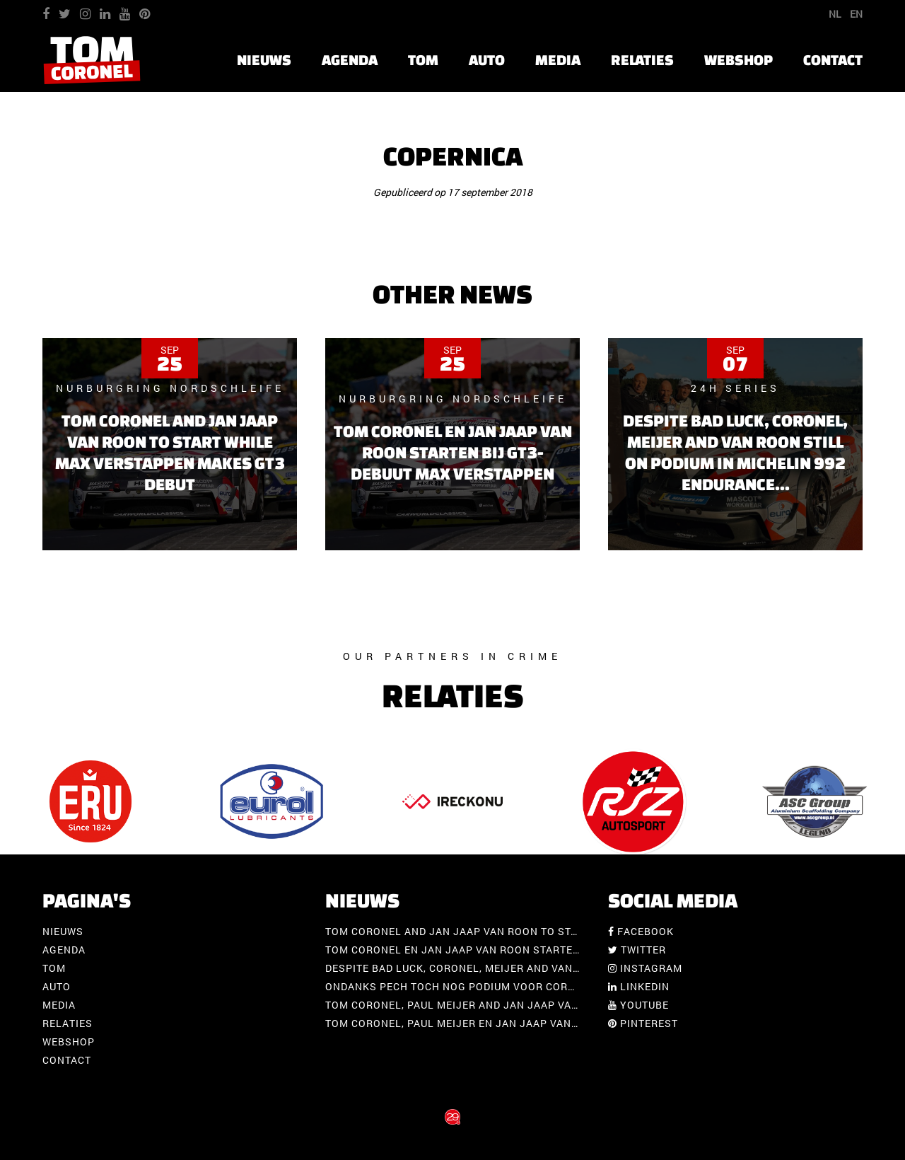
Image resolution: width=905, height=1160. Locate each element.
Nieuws (264, 60)
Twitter (637, 949)
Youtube (638, 1004)
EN (856, 14)
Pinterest (643, 1023)
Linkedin (639, 986)
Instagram (645, 968)
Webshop (738, 60)
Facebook (641, 931)
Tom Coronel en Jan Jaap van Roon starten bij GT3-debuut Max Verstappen (545, 949)
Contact (833, 60)
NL (835, 14)
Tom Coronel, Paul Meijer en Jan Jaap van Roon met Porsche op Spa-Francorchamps (573, 1023)
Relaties (642, 60)
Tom (423, 60)
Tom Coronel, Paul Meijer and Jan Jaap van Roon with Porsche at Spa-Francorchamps (579, 1004)
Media (557, 60)
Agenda (350, 60)
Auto (487, 60)
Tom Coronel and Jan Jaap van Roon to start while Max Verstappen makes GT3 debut (574, 931)
